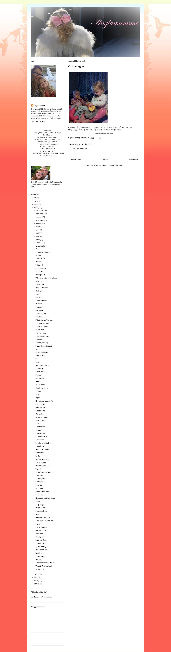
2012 (36, 574)
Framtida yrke (40, 427)
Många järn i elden (42, 492)
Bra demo (39, 310)
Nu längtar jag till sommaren (45, 498)
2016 (36, 198)
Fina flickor (39, 339)
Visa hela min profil (38, 121)
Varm (37, 294)
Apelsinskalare (40, 314)
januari (38, 246)
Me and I (38, 262)
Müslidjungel (40, 275)
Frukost (38, 524)
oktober (39, 217)
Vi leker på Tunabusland (44, 521)
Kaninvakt (39, 369)
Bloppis (38, 255)
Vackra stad (39, 330)
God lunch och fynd (42, 517)
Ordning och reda (41, 388)
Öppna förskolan (41, 288)
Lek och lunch (40, 530)
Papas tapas (40, 385)
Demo (37, 349)
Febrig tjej (39, 265)
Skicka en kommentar (79, 149)
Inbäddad (38, 317)
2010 (36, 581)
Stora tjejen (39, 488)
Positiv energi (40, 556)
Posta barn (39, 430)
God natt (38, 291)
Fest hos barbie (41, 301)
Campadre (39, 414)
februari (39, 243)
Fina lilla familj (40, 433)
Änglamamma (39, 105)
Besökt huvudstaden (42, 443)
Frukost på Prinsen (42, 252)
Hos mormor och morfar (44, 401)
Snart (37, 362)
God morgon (40, 407)
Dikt (36, 249)
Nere (37, 514)
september (40, 220)
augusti (39, 223)
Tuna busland (40, 356)
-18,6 (37, 381)
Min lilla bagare (41, 527)
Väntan (38, 391)
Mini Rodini (39, 284)
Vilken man (39, 453)
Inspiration (39, 475)
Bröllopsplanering (41, 343)
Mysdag (38, 375)
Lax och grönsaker (42, 459)
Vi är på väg (39, 446)
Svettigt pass (40, 479)
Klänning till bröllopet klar (44, 563)
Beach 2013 (39, 569)
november (40, 214)
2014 (36, 204)
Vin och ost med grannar (44, 472)
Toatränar (38, 553)
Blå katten (39, 482)
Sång (37, 424)
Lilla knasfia (39, 378)
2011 (36, 577)
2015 (36, 201)
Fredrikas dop (40, 462)
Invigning (38, 485)
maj (37, 233)
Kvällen (38, 456)
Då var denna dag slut (43, 346)
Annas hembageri (41, 327)
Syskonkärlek (40, 420)
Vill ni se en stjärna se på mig (46, 278)
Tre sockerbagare (41, 547)
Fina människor (41, 511)
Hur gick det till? (41, 550)
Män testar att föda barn (44, 320)
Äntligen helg (40, 543)
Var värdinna (40, 258)
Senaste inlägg (75, 159)
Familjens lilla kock (42, 336)
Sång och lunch (41, 333)
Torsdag (38, 559)
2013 (36, 208)
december (40, 210)
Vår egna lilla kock (42, 323)
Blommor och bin (41, 436)
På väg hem (39, 537)
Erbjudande (39, 440)
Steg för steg (40, 411)
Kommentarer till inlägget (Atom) (110, 165)
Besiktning (39, 495)
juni (37, 230)
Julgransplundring (42, 450)
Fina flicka (39, 307)
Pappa (37, 394)
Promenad (39, 534)
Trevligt (38, 469)
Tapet (37, 398)
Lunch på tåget (40, 540)
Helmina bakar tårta (42, 466)
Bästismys (39, 281)
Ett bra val (39, 271)
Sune (37, 359)
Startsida (105, 159)
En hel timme (40, 404)
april (38, 236)
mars (38, 240)
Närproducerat (40, 508)
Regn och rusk (40, 268)
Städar (37, 297)
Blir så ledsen (40, 372)
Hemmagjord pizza (42, 365)
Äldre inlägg (133, 159)
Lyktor (37, 501)
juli (37, 227)
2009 (36, 584)
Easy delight (39, 505)
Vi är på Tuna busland (43, 566)
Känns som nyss (41, 352)
